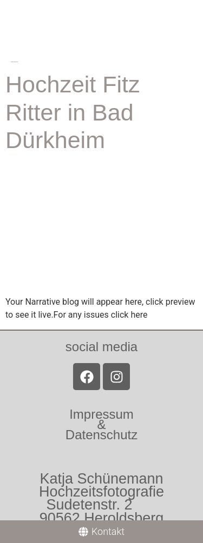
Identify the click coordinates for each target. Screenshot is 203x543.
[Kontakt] (101, 531)
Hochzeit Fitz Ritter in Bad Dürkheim (72, 112)
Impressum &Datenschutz (101, 424)
